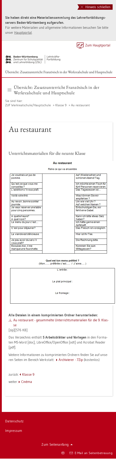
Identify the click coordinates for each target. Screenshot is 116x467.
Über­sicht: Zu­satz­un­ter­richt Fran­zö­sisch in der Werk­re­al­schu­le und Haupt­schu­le (58, 72)
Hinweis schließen (95, 7)
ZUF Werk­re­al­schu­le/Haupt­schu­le (28, 105)
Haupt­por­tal (23, 32)
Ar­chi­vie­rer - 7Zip (71, 360)
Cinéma (26, 382)
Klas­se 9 (61, 105)
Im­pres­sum (13, 430)
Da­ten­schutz (14, 421)
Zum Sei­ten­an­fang (57, 444)
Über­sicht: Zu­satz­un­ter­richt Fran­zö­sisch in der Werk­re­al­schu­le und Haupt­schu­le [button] (54, 90)
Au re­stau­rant (80, 105)
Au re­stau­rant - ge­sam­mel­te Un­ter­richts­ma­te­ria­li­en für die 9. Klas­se (61, 322)
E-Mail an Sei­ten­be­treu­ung (91, 453)
